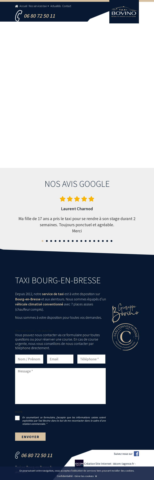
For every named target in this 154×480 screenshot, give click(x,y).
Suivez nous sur (126, 454)
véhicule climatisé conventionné (39, 304)
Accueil (23, 6)
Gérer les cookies (84, 476)
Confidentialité (65, 476)
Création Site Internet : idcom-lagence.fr (105, 463)
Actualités (55, 6)
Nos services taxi (38, 6)
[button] (42, 241)
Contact (66, 6)
